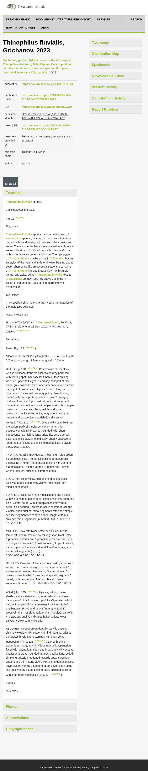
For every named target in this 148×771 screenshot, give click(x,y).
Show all (10, 183)
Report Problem (105, 109)
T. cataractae (14, 278)
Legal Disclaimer (99, 767)
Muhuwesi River (48, 322)
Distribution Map (105, 54)
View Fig (20, 217)
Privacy (85, 767)
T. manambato (18, 258)
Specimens (101, 65)
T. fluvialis (56, 258)
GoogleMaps (23, 330)
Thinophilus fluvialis (19, 201)
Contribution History (109, 98)
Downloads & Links (108, 76)
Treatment (14, 193)
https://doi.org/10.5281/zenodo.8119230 (47, 106)
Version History (104, 87)
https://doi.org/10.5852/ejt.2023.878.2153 (47, 84)
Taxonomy (100, 43)
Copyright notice (20, 729)
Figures (12, 707)
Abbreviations (17, 718)
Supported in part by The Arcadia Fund (60, 767)
